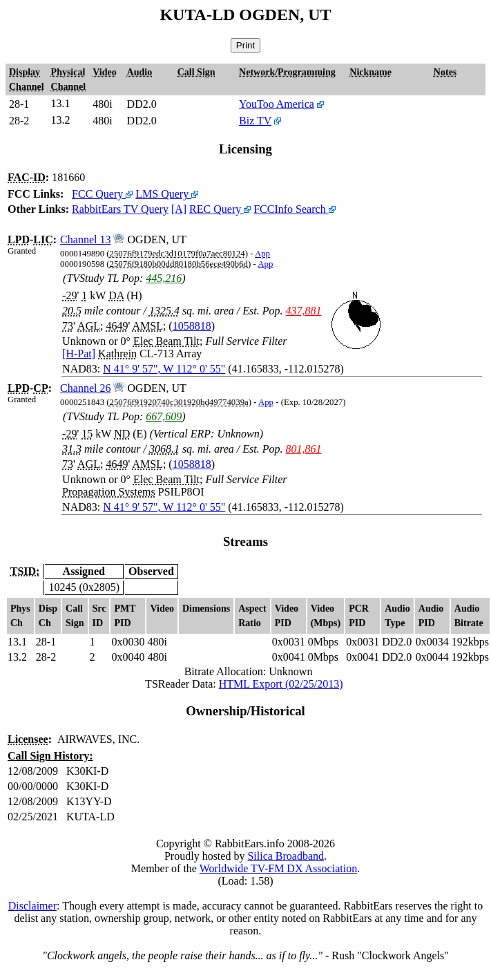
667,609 (164, 416)
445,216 (164, 278)
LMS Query (166, 194)
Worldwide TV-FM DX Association (279, 868)
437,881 (304, 311)
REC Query (220, 209)
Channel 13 (85, 239)
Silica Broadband (285, 856)
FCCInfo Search (294, 209)
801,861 (304, 449)
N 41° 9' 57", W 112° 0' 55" (164, 369)
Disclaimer (32, 906)
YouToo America (276, 104)
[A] (178, 209)
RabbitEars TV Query (120, 209)
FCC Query (102, 194)
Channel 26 (85, 388)
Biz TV (255, 120)
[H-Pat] (78, 353)
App (262, 253)
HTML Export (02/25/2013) (281, 684)
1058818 (192, 326)
